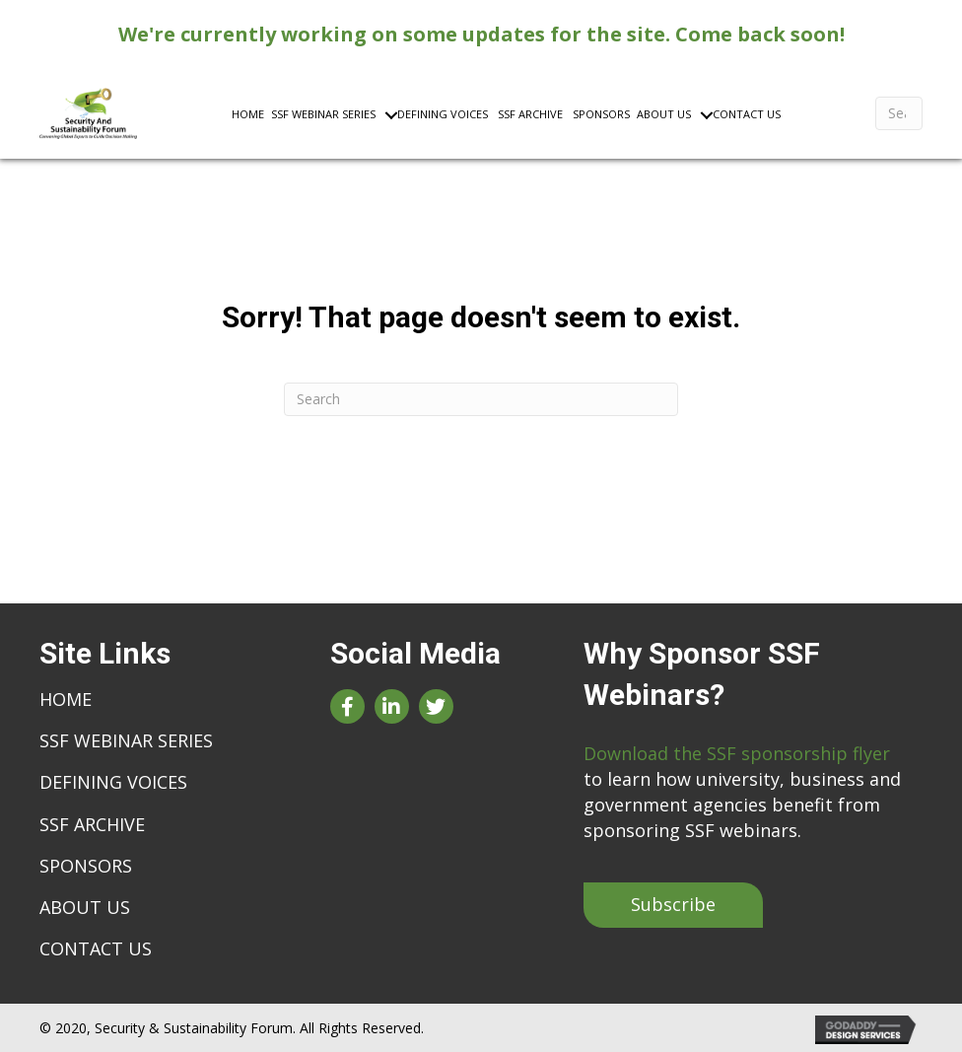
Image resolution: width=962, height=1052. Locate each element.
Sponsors (85, 865)
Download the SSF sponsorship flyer (737, 753)
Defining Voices (113, 782)
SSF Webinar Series (126, 740)
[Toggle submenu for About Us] (683, 114)
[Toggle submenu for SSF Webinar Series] (368, 114)
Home (65, 699)
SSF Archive (92, 824)
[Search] (899, 113)
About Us (84, 907)
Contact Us (95, 948)
